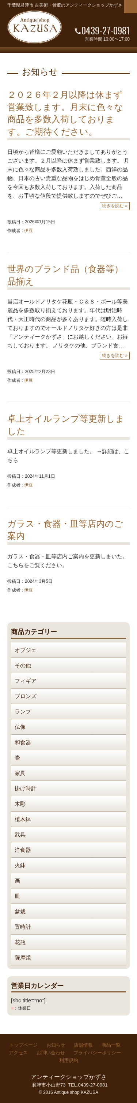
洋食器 (23, 850)
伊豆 (28, 230)
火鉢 (20, 865)
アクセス (18, 1052)
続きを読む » (115, 205)
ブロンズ (26, 696)
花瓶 (20, 942)
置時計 (23, 927)
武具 (20, 834)
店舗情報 (83, 1045)
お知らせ (55, 1045)
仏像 (20, 727)
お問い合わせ (51, 1052)
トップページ (23, 1045)
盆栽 (20, 911)
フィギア (26, 681)
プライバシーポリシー (97, 1052)
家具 (20, 773)
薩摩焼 (23, 957)
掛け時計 (26, 788)
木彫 (20, 804)
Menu (130, 6)
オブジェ (26, 650)
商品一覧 (111, 1045)
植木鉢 (23, 819)
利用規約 (68, 1060)
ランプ (23, 711)
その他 (23, 665)
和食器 (23, 742)
